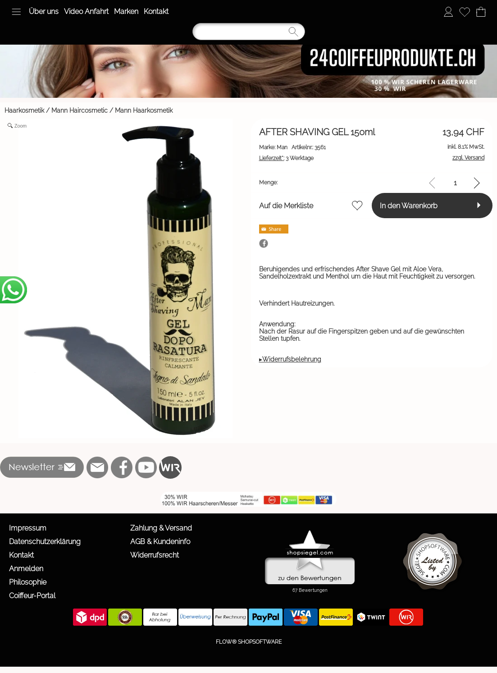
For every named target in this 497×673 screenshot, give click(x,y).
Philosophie (27, 582)
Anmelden (26, 568)
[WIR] (170, 467)
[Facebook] (121, 467)
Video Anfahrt (86, 11)
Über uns (44, 11)
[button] (16, 12)
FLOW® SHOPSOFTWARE (249, 642)
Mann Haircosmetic (79, 110)
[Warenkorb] (481, 12)
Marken (126, 11)
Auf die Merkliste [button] (286, 205)
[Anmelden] (448, 12)
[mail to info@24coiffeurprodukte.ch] (97, 467)
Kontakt (156, 11)
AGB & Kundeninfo (160, 541)
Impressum (27, 528)
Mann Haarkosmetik (144, 110)
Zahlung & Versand (161, 528)
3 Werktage (286, 158)
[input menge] (455, 183)
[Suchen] (248, 31)
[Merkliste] (464, 12)
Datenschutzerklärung (45, 541)
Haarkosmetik (24, 110)
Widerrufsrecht (154, 555)
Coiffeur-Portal (32, 595)
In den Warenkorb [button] (409, 205)
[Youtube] (146, 467)
